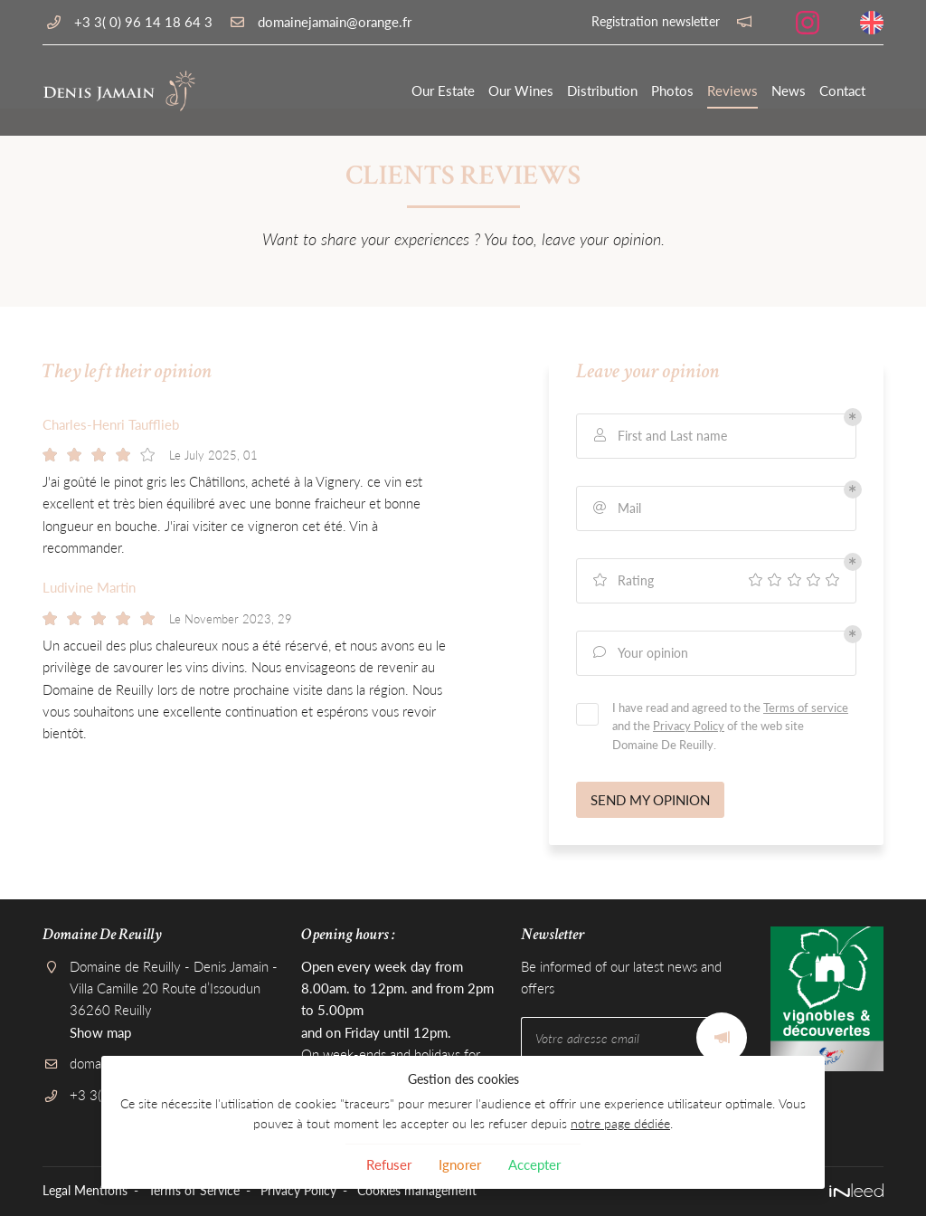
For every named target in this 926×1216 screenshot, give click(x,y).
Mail (616, 508)
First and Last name (659, 435)
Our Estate (443, 90)
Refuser (388, 1164)
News (788, 90)
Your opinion (639, 652)
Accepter (534, 1164)
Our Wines (520, 90)
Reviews (732, 90)
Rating (622, 580)
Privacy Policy (688, 725)
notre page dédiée (620, 1123)
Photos (672, 90)
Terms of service (805, 707)
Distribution (602, 90)
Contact (842, 90)
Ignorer (460, 1164)
